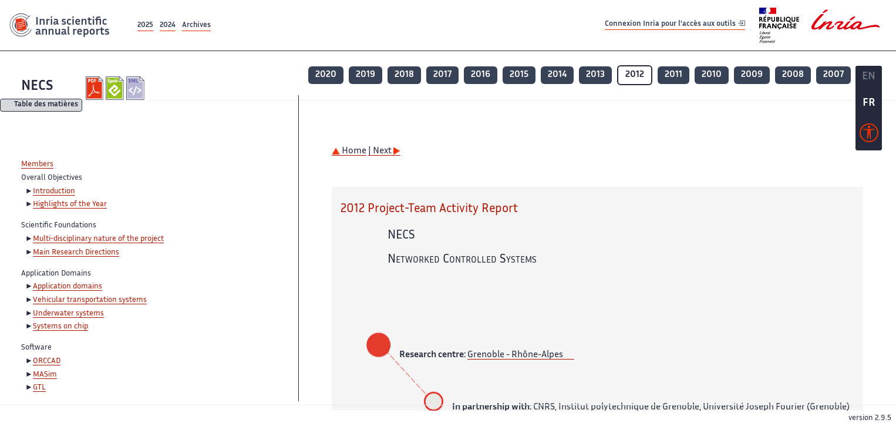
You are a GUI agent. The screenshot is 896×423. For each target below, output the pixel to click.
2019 (365, 75)
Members (37, 164)
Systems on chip (60, 326)
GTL (39, 387)
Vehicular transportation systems (90, 300)
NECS (37, 86)
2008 (793, 75)
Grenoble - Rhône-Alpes (515, 355)
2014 (557, 75)
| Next (384, 151)
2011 (673, 75)
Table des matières (46, 105)
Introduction (54, 191)
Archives (196, 25)
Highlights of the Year (70, 204)
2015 (519, 75)
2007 (833, 75)
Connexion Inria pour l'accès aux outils (675, 25)
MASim (45, 374)
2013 (595, 75)
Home (349, 151)
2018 (404, 75)
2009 (752, 75)
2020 (325, 75)
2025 (145, 25)
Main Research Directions (76, 252)
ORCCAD (46, 361)
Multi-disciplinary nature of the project (98, 239)
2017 (442, 75)
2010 (712, 75)
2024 (168, 25)
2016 (480, 75)
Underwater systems (68, 313)
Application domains (67, 286)
